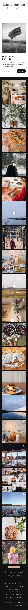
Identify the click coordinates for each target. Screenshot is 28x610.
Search (21, 71)
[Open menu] (14, 14)
